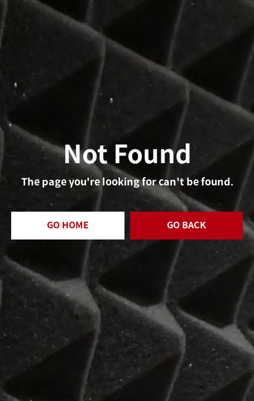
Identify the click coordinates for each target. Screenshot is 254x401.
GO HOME (68, 225)
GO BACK (186, 225)
